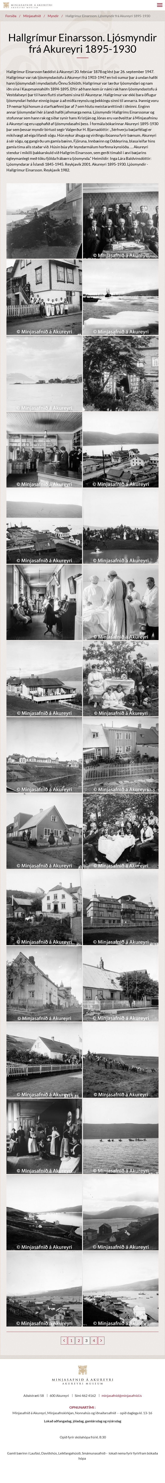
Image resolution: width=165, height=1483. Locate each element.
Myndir (53, 16)
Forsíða (10, 16)
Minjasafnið (32, 16)
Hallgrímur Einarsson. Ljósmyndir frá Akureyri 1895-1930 (108, 16)
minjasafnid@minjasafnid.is (122, 1395)
